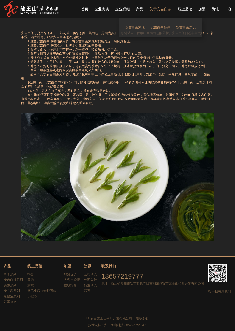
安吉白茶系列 (13, 280)
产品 (7, 266)
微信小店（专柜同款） (43, 291)
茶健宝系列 (12, 296)
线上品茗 (34, 266)
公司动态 (90, 274)
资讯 (87, 266)
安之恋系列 (12, 291)
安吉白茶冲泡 (135, 27)
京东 (30, 285)
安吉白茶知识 (186, 27)
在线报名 (70, 285)
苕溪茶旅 (10, 302)
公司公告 (90, 280)
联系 (87, 291)
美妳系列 (10, 285)
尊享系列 (10, 274)
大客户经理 (72, 280)
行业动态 (90, 285)
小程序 (32, 296)
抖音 (30, 274)
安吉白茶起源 (160, 27)
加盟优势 (70, 274)
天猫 (30, 280)
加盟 (67, 266)
